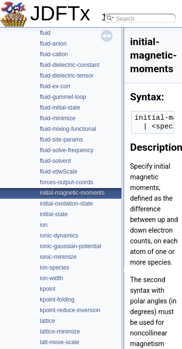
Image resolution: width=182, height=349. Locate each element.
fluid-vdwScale (58, 171)
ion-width (51, 278)
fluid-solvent (55, 161)
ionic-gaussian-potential (70, 246)
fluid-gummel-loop (63, 97)
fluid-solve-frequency (67, 150)
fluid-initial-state (60, 107)
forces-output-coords (66, 182)
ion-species (54, 267)
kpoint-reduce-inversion (70, 310)
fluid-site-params (61, 139)
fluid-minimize (57, 118)
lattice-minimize (60, 331)
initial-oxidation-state (66, 203)
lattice (47, 320)
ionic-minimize (58, 257)
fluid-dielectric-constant (69, 65)
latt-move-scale (59, 342)
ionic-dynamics (59, 235)
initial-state (53, 214)
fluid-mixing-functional (68, 129)
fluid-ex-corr (55, 86)
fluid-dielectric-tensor (67, 75)
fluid (45, 33)
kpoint (47, 289)
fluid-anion (53, 43)
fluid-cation (54, 54)
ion (44, 225)
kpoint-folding (57, 299)
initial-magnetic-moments (72, 193)
